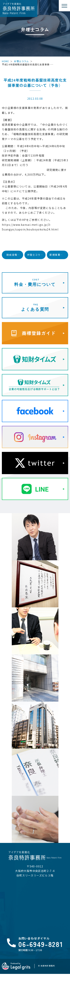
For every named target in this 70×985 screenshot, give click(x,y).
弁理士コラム (21, 61)
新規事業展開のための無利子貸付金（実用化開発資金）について (58, 254)
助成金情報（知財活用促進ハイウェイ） (15, 254)
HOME (5, 61)
